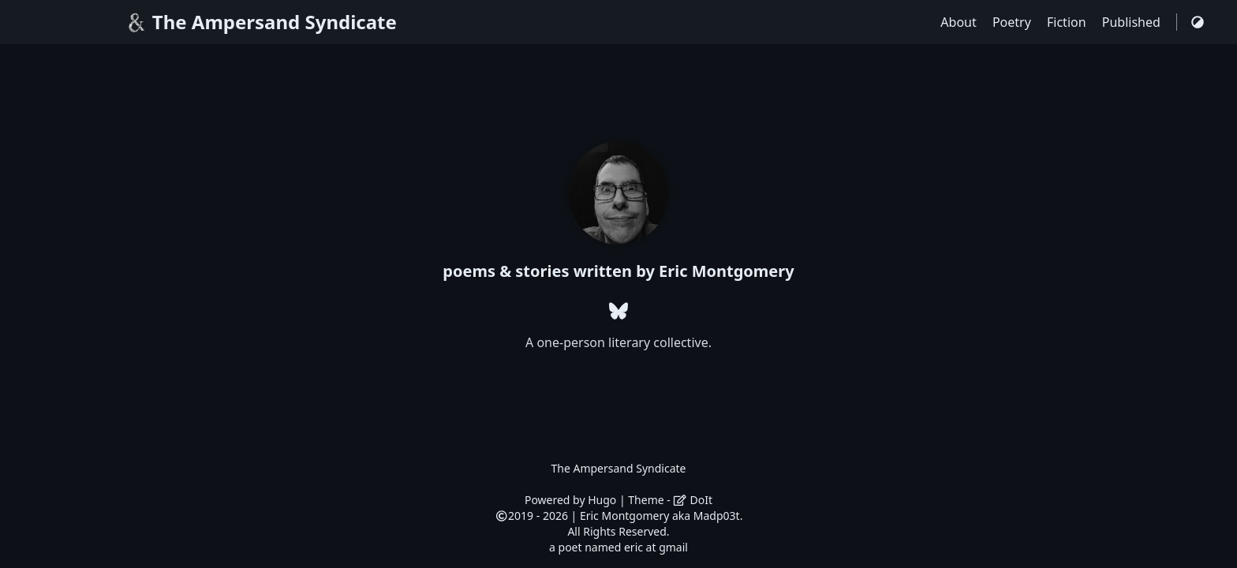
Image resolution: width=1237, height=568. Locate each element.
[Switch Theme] (1197, 22)
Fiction (1068, 22)
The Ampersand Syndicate (260, 22)
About (960, 22)
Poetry (1013, 22)
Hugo (602, 499)
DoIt (692, 499)
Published (1133, 22)
